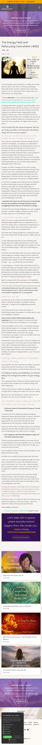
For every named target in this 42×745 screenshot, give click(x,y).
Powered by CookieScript (12, 742)
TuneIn (25, 100)
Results (36, 722)
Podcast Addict (6, 102)
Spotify (13, 102)
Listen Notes (31, 100)
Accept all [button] (7, 737)
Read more (8, 722)
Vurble (33, 102)
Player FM (19, 102)
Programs (24, 722)
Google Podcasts (12, 100)
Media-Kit (36, 724)
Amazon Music (26, 102)
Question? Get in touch (21, 537)
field (8, 50)
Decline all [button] (17, 737)
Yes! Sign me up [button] (21, 30)
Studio (30, 722)
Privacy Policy (28, 724)
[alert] (12, 728)
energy (3, 50)
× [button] (22, 713)
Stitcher (20, 100)
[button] (12, 740)
